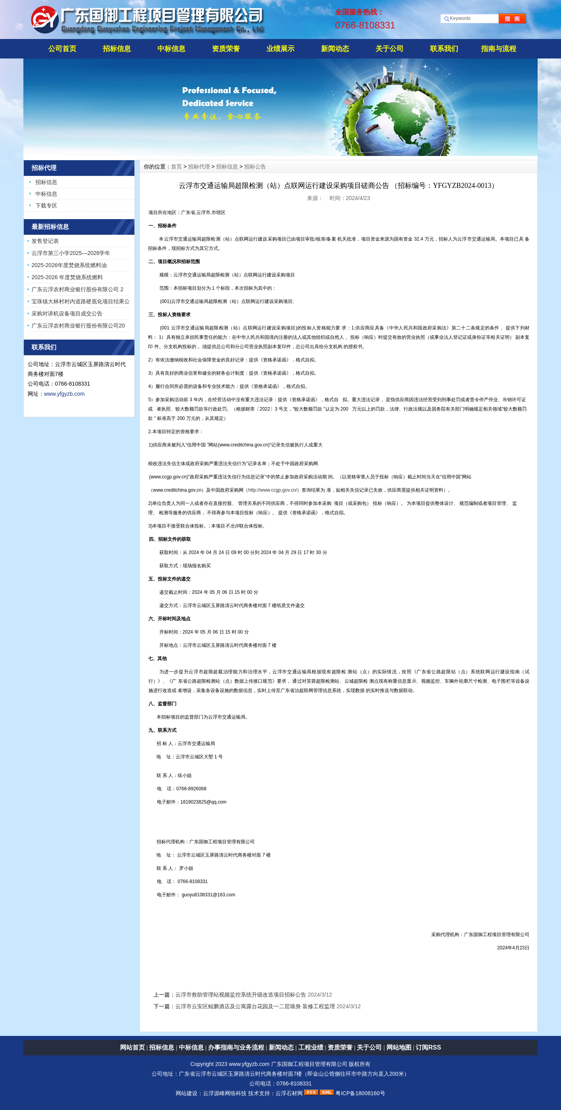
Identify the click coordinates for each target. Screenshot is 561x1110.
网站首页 (132, 1047)
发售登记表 (45, 241)
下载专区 (46, 205)
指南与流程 (498, 49)
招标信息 (117, 49)
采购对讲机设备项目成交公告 (67, 313)
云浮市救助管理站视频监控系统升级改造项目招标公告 (240, 994)
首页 (176, 166)
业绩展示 (280, 49)
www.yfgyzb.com (64, 394)
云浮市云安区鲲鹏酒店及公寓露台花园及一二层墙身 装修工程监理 (255, 1006)
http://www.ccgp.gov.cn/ (272, 490)
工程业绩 (310, 1047)
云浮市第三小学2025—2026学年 (71, 253)
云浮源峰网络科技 (225, 1093)
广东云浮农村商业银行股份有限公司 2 (77, 289)
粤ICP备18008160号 (360, 1093)
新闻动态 (335, 49)
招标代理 (199, 166)
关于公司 (390, 49)
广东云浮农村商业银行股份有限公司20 (78, 325)
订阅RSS (428, 1047)
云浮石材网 (289, 1093)
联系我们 (444, 49)
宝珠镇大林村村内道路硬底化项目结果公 (81, 301)
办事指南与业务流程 (236, 1047)
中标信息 (171, 49)
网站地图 (398, 1047)
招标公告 (255, 166)
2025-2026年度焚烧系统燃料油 (69, 265)
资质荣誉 (226, 49)
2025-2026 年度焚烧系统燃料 (67, 277)
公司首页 (62, 49)
